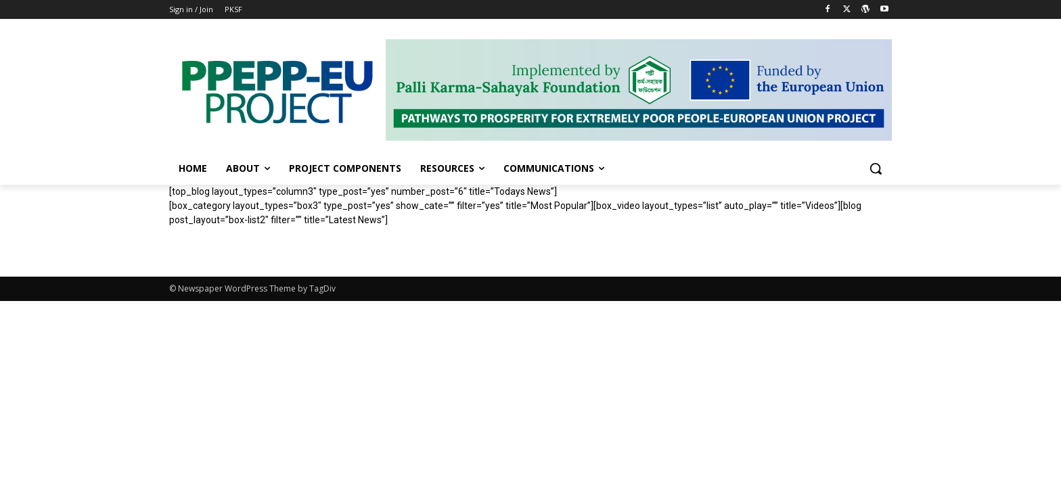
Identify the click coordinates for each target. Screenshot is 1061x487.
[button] (875, 168)
